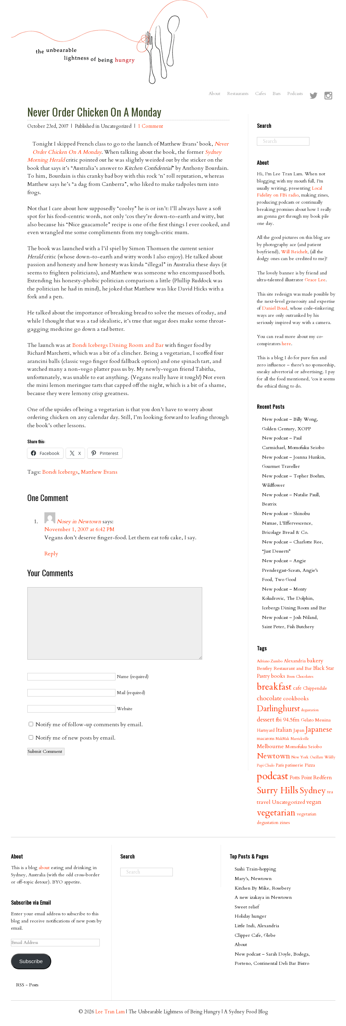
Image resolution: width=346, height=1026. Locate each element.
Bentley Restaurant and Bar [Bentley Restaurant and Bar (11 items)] (284, 668)
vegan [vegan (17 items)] (313, 802)
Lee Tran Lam (110, 1012)
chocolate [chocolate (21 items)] (269, 698)
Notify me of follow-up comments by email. (89, 724)
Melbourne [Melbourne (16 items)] (270, 746)
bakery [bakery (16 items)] (315, 660)
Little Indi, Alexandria (257, 925)
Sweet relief (247, 907)
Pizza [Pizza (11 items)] (310, 765)
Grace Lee (315, 279)
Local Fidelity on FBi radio (289, 192)
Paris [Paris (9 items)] (280, 765)
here (286, 343)
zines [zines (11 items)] (285, 822)
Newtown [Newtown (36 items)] (273, 756)
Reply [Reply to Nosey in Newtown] (51, 553)
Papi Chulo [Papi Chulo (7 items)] (265, 765)
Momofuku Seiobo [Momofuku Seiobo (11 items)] (303, 746)
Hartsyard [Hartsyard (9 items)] (266, 730)
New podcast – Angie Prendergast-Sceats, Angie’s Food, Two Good (290, 570)
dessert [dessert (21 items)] (265, 719)
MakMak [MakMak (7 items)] (282, 738)
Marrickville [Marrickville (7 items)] (300, 738)
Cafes (260, 94)
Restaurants (237, 94)
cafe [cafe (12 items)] (297, 688)
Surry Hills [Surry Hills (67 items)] (277, 790)
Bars (276, 94)
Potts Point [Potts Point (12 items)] (301, 777)
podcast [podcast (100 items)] (272, 776)
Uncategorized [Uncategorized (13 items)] (288, 802)
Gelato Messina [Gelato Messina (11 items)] (316, 720)
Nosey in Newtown (79, 521)
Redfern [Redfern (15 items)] (322, 777)
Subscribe (31, 961)
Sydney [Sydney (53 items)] (313, 790)
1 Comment (150, 126)
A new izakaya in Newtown (263, 897)
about (44, 867)
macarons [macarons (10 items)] (265, 738)
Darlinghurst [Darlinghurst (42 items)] (278, 708)
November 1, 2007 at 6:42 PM (79, 529)
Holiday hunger (250, 916)
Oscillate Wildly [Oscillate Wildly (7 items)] (322, 757)
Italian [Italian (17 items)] (284, 730)
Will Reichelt (294, 251)
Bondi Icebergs (60, 472)
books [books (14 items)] (278, 676)
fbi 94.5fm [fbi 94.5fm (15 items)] (288, 720)
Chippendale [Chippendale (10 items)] (315, 688)
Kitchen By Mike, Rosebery (263, 888)
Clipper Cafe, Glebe (255, 935)
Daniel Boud (274, 308)
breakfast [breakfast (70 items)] (274, 686)
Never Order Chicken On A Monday (94, 112)
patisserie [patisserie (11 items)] (294, 765)
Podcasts (295, 94)
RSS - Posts (27, 985)
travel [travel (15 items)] (264, 802)
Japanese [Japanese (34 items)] (319, 729)
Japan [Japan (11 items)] (298, 730)
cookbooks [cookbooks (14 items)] (296, 698)
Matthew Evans (99, 472)
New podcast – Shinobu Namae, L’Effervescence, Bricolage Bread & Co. (287, 523)
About (214, 94)
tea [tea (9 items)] (330, 792)
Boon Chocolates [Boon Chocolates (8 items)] (300, 676)
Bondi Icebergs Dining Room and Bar (118, 345)
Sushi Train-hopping (255, 869)
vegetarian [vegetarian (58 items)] (276, 813)
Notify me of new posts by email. (75, 738)
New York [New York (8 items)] (299, 757)
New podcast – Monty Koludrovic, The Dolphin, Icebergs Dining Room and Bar (294, 598)
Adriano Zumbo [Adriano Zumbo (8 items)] (269, 661)
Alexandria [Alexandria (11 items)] (295, 661)
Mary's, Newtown (253, 878)
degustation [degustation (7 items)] (310, 710)
